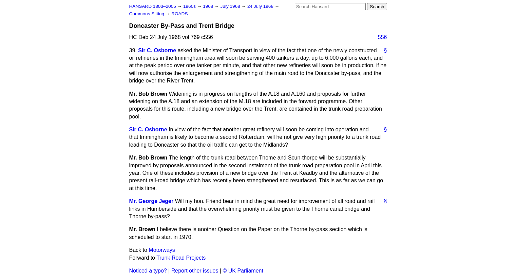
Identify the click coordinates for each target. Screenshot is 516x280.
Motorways (162, 250)
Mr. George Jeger (151, 201)
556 (382, 37)
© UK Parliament (243, 271)
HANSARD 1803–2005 (152, 6)
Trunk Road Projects (181, 258)
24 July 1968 (261, 6)
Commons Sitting (147, 13)
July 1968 (231, 6)
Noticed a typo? (148, 271)
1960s (190, 6)
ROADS (179, 13)
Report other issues (194, 271)
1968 (208, 6)
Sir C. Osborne (157, 50)
